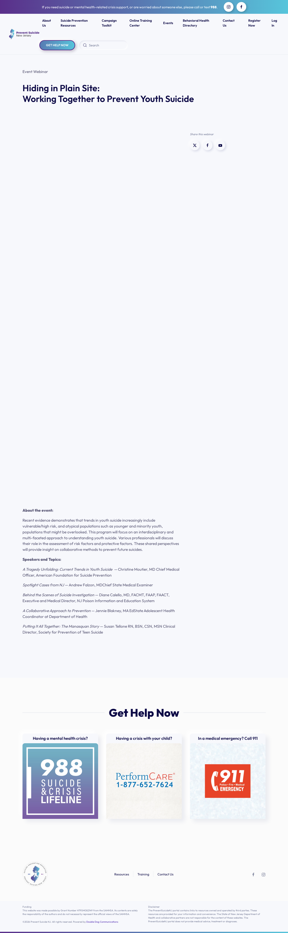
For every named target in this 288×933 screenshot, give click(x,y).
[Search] (103, 45)
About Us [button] (46, 22)
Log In (274, 22)
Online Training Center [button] (141, 22)
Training (143, 875)
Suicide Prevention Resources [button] (74, 22)
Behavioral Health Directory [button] (196, 22)
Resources (121, 875)
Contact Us (228, 22)
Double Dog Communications (102, 921)
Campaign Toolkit (109, 22)
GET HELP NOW (57, 45)
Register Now (254, 22)
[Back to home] (23, 34)
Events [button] (168, 23)
